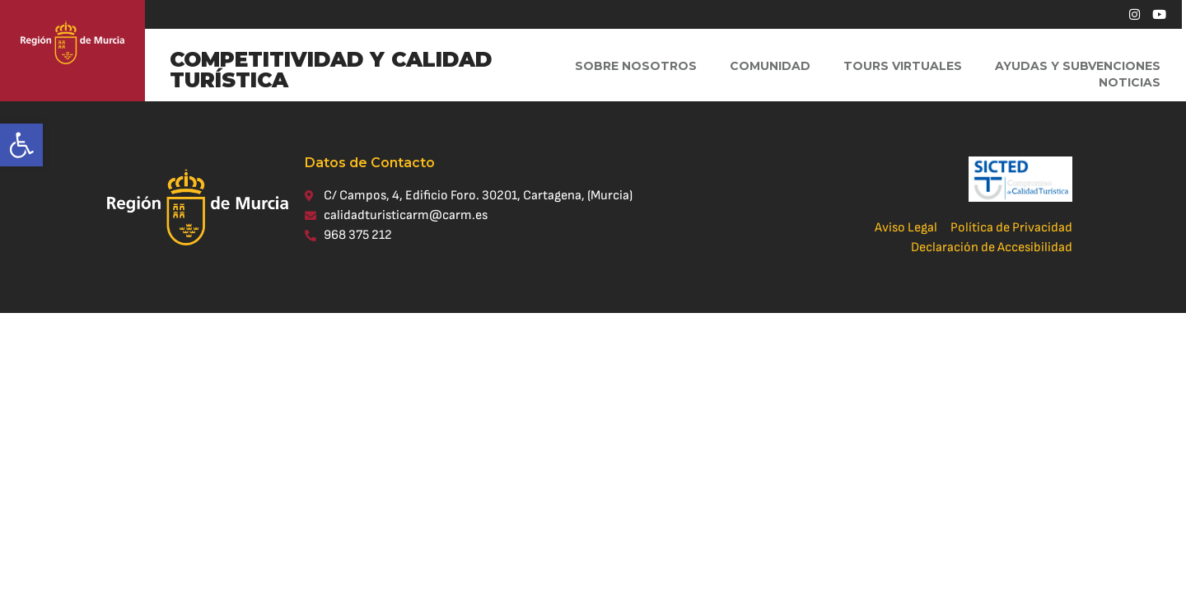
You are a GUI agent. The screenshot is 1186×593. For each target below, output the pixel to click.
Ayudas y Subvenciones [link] (1077, 65)
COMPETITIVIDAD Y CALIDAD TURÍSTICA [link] (331, 69)
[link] (21, 145)
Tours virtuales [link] (902, 65)
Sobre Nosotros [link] (636, 65)
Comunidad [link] (770, 65)
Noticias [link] (1129, 82)
